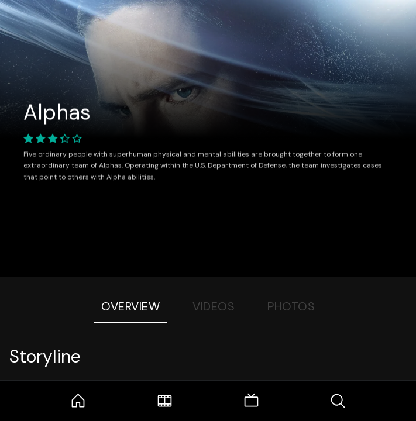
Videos (213, 306)
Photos (291, 306)
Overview (130, 306)
